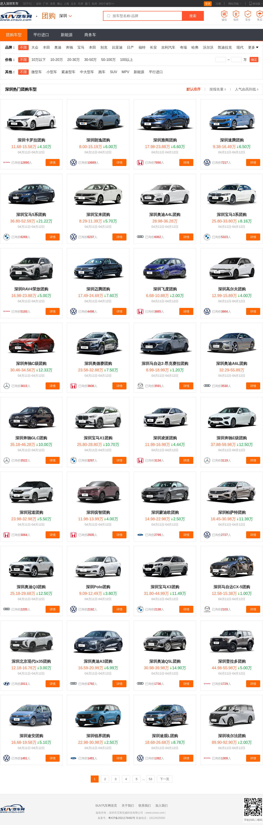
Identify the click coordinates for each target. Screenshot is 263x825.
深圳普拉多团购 (232, 661)
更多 (253, 47)
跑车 (101, 72)
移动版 (256, 3)
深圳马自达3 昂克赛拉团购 (165, 363)
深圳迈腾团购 (98, 289)
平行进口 (41, 35)
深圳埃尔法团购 (232, 736)
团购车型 (14, 35)
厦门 (87, 3)
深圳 (38, 3)
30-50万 (90, 60)
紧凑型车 (68, 72)
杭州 (94, 3)
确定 (254, 59)
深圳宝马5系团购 (31, 214)
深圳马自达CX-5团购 (231, 587)
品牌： (10, 47)
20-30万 (73, 60)
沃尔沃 (208, 47)
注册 (218, 3)
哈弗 (194, 47)
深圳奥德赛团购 (98, 363)
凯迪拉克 (225, 47)
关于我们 (128, 805)
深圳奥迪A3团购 (98, 661)
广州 (45, 3)
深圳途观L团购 (165, 736)
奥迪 (57, 47)
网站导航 (235, 3)
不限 (23, 47)
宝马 (80, 47)
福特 (142, 47)
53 (150, 779)
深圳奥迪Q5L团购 (165, 661)
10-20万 (56, 60)
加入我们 (161, 805)
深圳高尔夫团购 (232, 289)
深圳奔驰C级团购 (31, 363)
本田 (92, 47)
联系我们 (145, 805)
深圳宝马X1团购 (98, 438)
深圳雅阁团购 (165, 140)
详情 (53, 162)
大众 (34, 47)
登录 (207, 3)
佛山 (59, 3)
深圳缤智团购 (98, 512)
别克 (103, 47)
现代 (239, 47)
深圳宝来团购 (98, 214)
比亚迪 (117, 47)
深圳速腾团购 (232, 140)
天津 (80, 3)
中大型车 (87, 72)
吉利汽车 (168, 47)
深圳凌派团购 (165, 438)
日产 (130, 47)
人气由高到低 (246, 89)
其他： (10, 72)
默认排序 (194, 89)
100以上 (126, 60)
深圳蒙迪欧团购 (165, 512)
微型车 (36, 72)
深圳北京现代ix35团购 (31, 661)
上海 (66, 3)
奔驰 (69, 47)
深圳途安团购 (31, 736)
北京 (73, 3)
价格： (10, 60)
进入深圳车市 (9, 3)
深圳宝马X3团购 (165, 587)
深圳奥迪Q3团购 (31, 587)
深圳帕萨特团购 (232, 512)
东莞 (52, 3)
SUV (113, 72)
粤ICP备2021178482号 (121, 818)
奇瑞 (183, 47)
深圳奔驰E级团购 (232, 438)
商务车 (90, 35)
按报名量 (218, 89)
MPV (125, 72)
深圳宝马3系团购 (232, 214)
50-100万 (108, 60)
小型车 (51, 72)
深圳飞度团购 (165, 289)
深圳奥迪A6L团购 (231, 363)
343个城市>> (106, 3)
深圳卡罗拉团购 (31, 140)
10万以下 (38, 60)
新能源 (67, 35)
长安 (153, 47)
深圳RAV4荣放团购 (31, 289)
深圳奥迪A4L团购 (164, 214)
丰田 (46, 47)
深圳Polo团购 (98, 587)
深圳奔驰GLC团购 (31, 438)
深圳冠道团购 (31, 512)
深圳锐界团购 (98, 736)
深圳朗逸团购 (98, 140)
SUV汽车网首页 (106, 805)
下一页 (164, 779)
